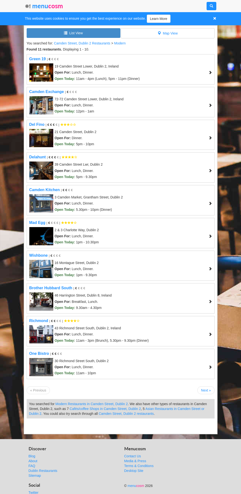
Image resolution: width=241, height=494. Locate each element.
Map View (168, 33)
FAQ (32, 466)
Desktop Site (133, 471)
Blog (32, 456)
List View (73, 33)
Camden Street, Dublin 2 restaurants (126, 414)
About (33, 461)
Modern (119, 43)
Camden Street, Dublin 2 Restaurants (82, 43)
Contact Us (132, 456)
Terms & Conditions (139, 466)
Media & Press (135, 461)
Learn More (158, 19)
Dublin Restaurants (43, 471)
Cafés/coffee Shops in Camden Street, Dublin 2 (105, 409)
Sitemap (35, 475)
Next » (206, 390)
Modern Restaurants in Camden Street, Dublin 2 (91, 404)
